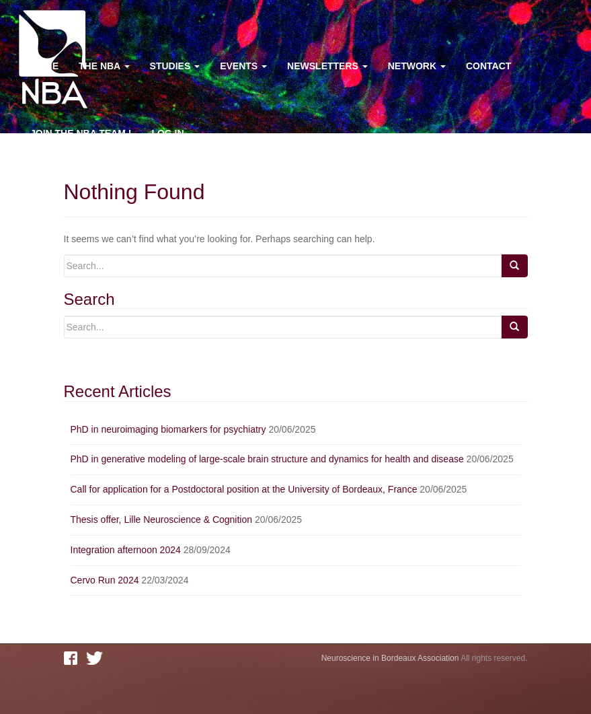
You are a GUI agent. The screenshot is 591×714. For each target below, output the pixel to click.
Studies (175, 66)
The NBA (104, 66)
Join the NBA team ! (80, 133)
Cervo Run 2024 (105, 580)
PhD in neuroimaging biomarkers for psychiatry (168, 429)
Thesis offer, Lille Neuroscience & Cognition (162, 519)
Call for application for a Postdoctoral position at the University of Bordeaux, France (244, 489)
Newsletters (327, 66)
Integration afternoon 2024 (126, 549)
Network (417, 66)
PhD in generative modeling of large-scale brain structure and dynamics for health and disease (267, 459)
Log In (167, 133)
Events (243, 66)
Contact (488, 66)
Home (44, 66)
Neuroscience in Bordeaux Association (390, 658)
